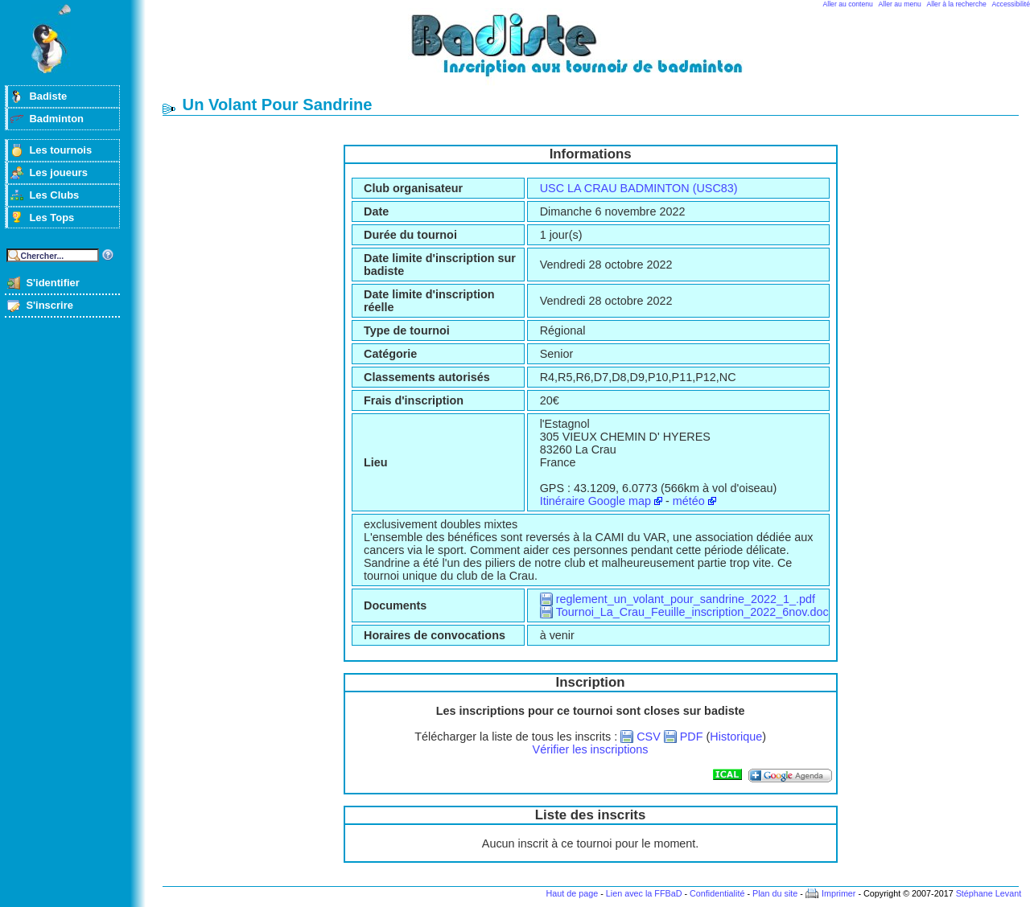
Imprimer (839, 893)
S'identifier (52, 283)
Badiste (48, 96)
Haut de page (572, 893)
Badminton (56, 119)
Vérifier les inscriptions (591, 749)
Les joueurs (58, 172)
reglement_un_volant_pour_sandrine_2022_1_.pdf (685, 599)
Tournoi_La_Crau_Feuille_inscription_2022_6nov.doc (692, 611)
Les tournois (60, 150)
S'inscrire (49, 305)
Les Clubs (54, 195)
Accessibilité (1011, 4)
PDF (691, 736)
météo (689, 501)
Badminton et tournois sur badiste (596, 52)
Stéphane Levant (989, 893)
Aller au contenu (848, 4)
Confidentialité (717, 893)
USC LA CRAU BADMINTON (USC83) (639, 188)
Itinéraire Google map (595, 501)
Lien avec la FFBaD (644, 893)
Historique (736, 736)
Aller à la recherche (957, 4)
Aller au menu (900, 4)
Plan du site (774, 893)
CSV (649, 736)
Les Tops (51, 217)
